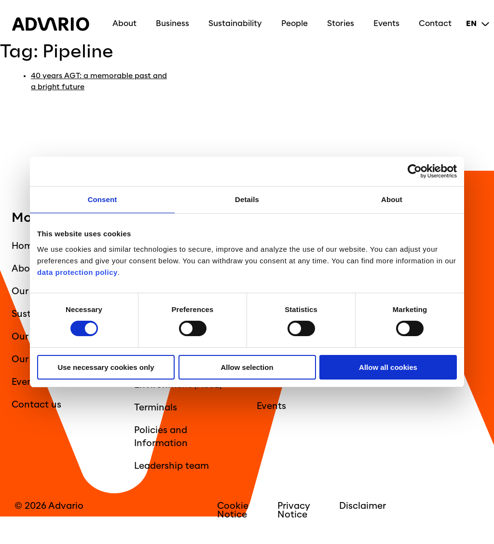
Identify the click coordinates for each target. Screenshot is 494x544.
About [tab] (391, 199)
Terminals (155, 407)
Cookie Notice (232, 509)
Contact (437, 20)
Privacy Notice (293, 509)
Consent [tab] (102, 199)
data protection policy (77, 272)
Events (389, 20)
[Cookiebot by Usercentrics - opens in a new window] (414, 171)
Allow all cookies (388, 367)
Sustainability (237, 20)
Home (25, 245)
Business (175, 20)
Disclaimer (362, 505)
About (127, 20)
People (297, 20)
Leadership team (171, 465)
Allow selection (246, 367)
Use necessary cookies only (105, 367)
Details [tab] (247, 199)
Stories (343, 20)
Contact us (36, 404)
